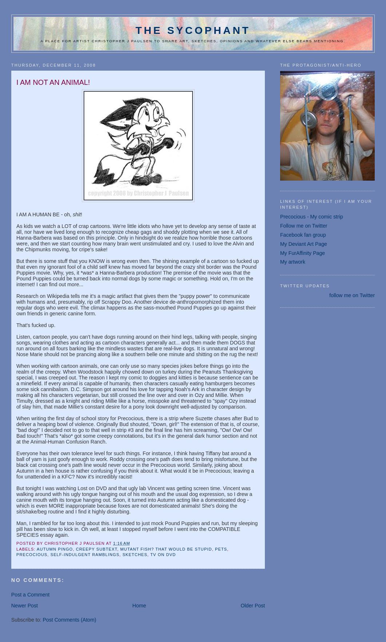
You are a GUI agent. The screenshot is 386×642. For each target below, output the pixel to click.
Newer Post (24, 605)
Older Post (252, 605)
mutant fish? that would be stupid (166, 549)
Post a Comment (30, 595)
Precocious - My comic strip (311, 217)
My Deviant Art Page (303, 244)
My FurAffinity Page (302, 253)
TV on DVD (163, 554)
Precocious (31, 554)
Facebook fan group (303, 235)
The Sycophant (192, 30)
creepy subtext (97, 549)
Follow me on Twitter (303, 226)
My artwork (292, 262)
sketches (135, 554)
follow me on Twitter (352, 295)
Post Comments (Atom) (69, 620)
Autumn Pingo (55, 549)
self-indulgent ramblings (85, 554)
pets (221, 549)
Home (139, 605)
